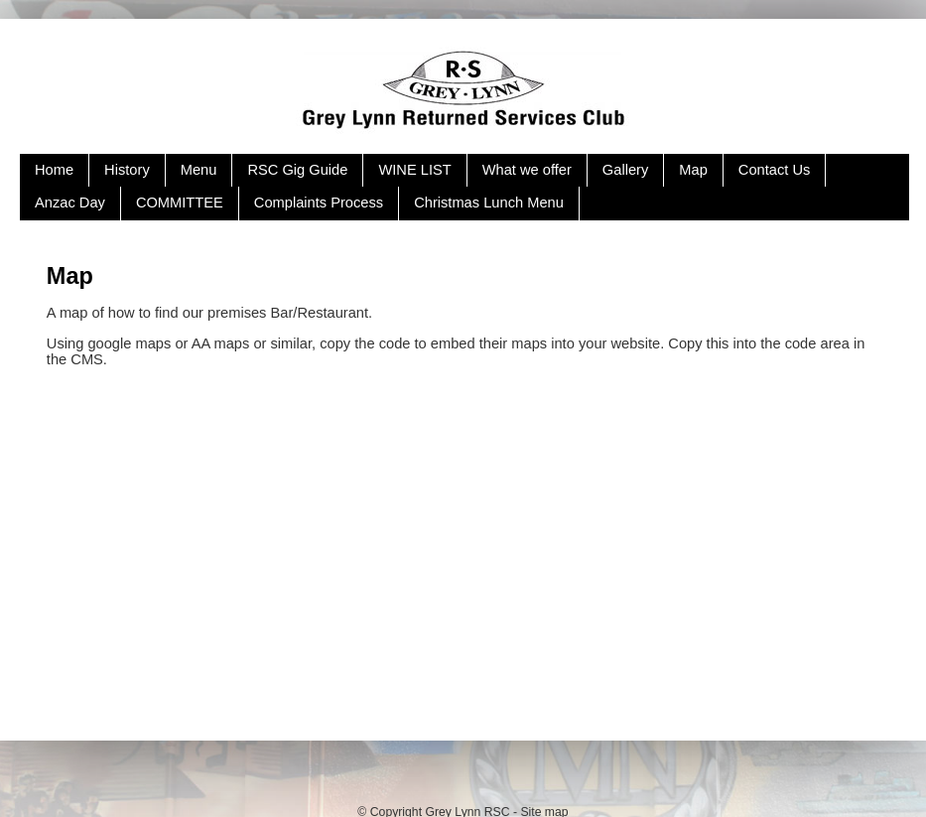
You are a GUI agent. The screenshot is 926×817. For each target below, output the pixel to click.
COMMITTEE (179, 202)
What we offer (527, 170)
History (127, 170)
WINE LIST (414, 170)
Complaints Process (318, 202)
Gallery (625, 170)
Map (693, 170)
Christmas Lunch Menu (489, 202)
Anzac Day (70, 202)
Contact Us (774, 170)
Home (54, 170)
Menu (199, 170)
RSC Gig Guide (297, 170)
